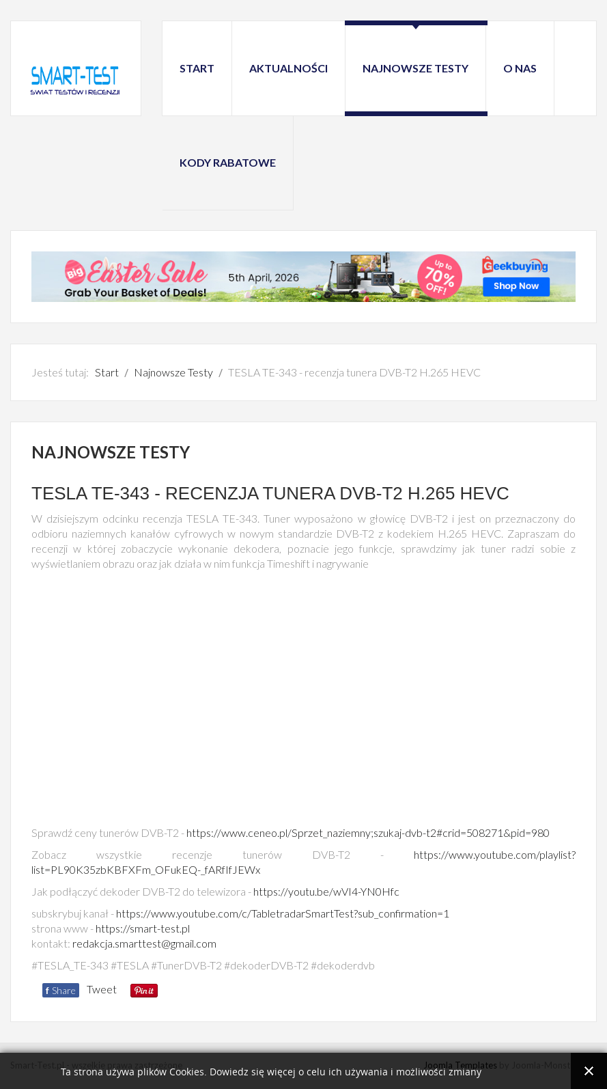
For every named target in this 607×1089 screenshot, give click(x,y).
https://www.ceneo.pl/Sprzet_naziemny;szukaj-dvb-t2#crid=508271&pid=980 (368, 832)
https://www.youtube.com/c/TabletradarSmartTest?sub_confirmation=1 (282, 913)
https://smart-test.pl (143, 928)
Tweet (102, 988)
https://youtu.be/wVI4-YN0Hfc (326, 891)
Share (61, 990)
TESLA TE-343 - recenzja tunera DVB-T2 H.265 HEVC (270, 493)
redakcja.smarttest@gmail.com (144, 943)
